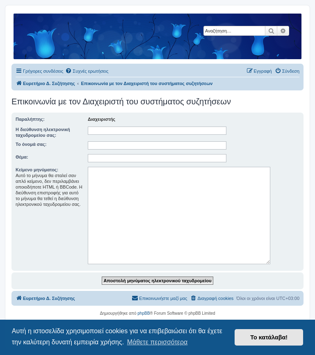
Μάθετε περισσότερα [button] (157, 342)
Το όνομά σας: (31, 144)
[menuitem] (86, 71)
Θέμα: (22, 156)
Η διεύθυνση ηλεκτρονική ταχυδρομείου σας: (43, 132)
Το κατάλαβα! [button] (269, 337)
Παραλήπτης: (30, 119)
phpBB (143, 313)
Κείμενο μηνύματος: (37, 169)
